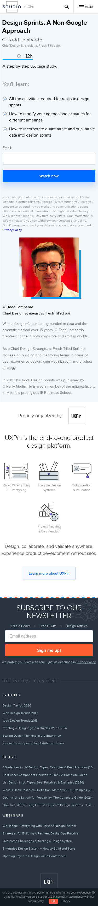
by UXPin (29, 6)
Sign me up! (49, 650)
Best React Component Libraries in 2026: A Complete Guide (45, 775)
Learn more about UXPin (49, 573)
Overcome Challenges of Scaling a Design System (38, 841)
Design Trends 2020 (17, 705)
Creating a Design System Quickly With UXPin (35, 728)
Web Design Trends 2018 (20, 720)
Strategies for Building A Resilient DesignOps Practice (40, 833)
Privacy (65, 901)
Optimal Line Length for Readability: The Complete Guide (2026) (48, 797)
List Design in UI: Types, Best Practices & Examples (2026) (43, 782)
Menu (89, 6)
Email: (7, 148)
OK (53, 901)
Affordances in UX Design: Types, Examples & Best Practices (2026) (49, 767)
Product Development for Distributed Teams (33, 743)
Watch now (49, 176)
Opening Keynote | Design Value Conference (34, 856)
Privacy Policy (12, 230)
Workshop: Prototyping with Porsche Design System (39, 826)
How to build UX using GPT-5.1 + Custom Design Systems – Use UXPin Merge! (49, 805)
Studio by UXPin (12, 6)
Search (67, 6)
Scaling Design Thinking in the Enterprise (32, 735)
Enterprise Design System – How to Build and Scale (39, 848)
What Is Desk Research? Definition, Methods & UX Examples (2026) (49, 790)
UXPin (76, 416)
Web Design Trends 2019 (20, 713)
